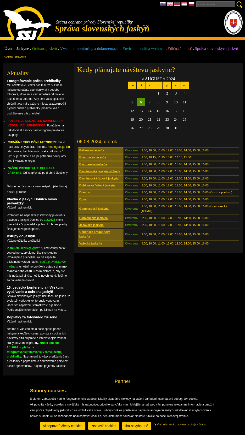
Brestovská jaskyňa (92, 157)
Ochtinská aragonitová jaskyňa (94, 234)
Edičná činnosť (180, 49)
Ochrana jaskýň (44, 49)
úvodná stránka (15, 57)
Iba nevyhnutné (136, 426)
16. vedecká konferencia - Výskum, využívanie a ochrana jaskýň (35, 289)
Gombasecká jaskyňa (94, 208)
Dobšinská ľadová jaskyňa (97, 185)
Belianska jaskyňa (91, 150)
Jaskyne (23, 49)
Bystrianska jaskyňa (93, 164)
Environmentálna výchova (143, 49)
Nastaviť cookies (103, 426)
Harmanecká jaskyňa (93, 218)
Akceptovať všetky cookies (63, 426)
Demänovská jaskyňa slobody (99, 171)
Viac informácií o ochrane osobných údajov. (180, 424)
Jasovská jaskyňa (91, 225)
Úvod (9, 49)
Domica (84, 192)
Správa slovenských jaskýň (216, 49)
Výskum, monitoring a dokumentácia (89, 49)
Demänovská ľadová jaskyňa (99, 178)
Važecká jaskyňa (90, 243)
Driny (83, 199)
